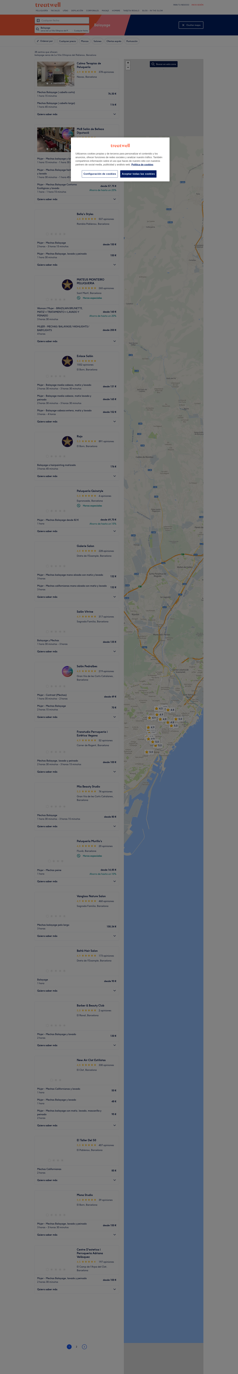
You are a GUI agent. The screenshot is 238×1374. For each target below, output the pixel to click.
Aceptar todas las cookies (138, 174)
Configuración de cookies (99, 174)
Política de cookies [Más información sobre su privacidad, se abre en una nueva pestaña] (142, 164)
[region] (120, 159)
